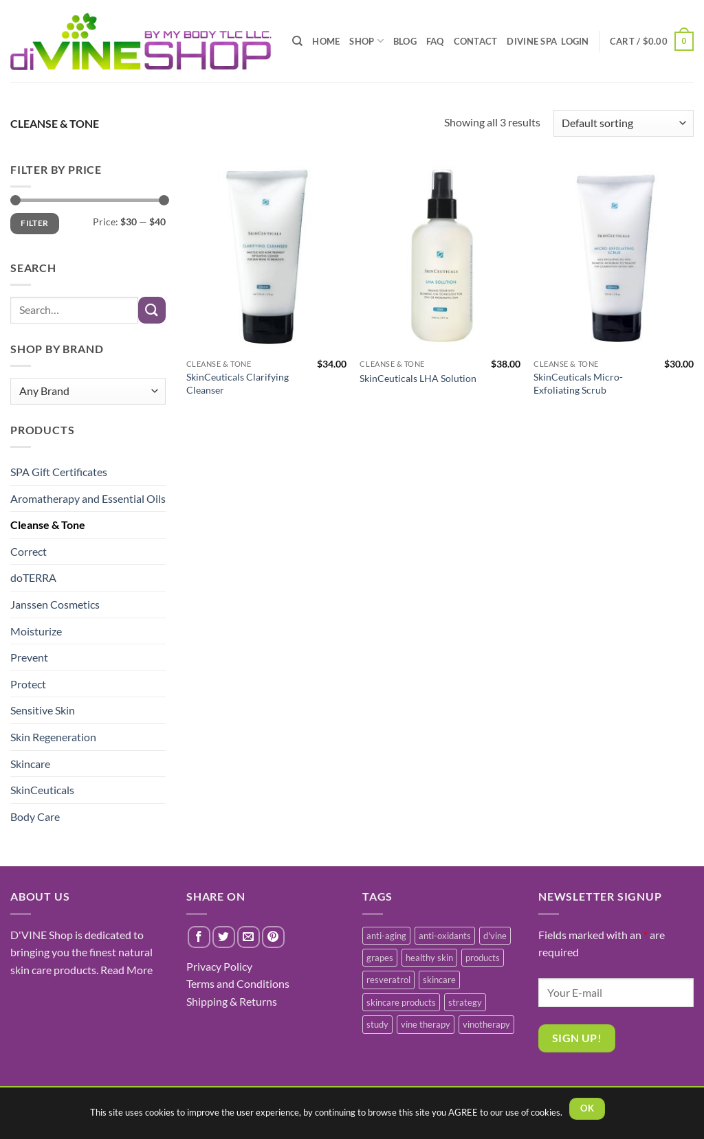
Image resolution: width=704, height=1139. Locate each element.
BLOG (405, 41)
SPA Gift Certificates (58, 471)
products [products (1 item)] (482, 957)
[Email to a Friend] (248, 937)
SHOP (366, 40)
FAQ (435, 41)
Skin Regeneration (53, 736)
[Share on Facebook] (199, 937)
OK (587, 1108)
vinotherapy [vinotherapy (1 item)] (486, 1024)
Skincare (30, 763)
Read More (126, 969)
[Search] (297, 41)
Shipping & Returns (231, 1001)
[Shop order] (623, 123)
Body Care (35, 816)
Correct (28, 551)
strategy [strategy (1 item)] (465, 1002)
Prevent (29, 657)
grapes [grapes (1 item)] (379, 957)
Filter (34, 223)
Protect (28, 683)
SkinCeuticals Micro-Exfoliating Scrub (578, 383)
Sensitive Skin (42, 710)
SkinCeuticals (42, 789)
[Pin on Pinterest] (273, 937)
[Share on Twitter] (223, 937)
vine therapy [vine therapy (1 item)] (425, 1024)
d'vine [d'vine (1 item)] (495, 935)
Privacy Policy (219, 966)
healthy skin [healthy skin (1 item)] (429, 957)
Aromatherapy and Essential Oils (88, 498)
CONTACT (476, 41)
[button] (652, 41)
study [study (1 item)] (377, 1024)
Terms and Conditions (237, 983)
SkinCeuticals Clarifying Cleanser (237, 383)
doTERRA (33, 577)
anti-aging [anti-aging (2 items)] (386, 935)
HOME (326, 41)
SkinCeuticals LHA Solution (418, 378)
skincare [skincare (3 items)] (439, 979)
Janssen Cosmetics (55, 604)
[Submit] (152, 310)
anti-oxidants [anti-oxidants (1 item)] (445, 935)
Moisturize (36, 631)
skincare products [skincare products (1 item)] (401, 1002)
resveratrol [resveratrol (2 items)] (388, 979)
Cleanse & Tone (47, 524)
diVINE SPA (532, 41)
